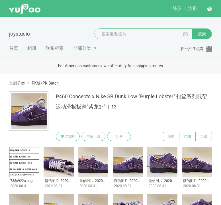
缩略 (171, 136)
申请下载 (93, 136)
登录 (176, 8)
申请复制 (68, 136)
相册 (31, 48)
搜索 (202, 34)
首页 (13, 48)
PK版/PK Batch (45, 83)
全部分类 (82, 48)
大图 (203, 136)
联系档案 (55, 48)
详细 (187, 136)
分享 (119, 136)
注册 (192, 8)
